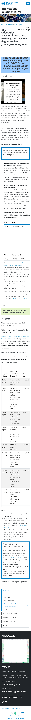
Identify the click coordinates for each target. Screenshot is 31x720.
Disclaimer (9, 718)
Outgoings (7, 597)
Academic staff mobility (10, 613)
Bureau (12, 10)
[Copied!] (29, 30)
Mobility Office (9, 24)
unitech (6, 609)
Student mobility (18, 24)
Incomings (7, 594)
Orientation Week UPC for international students (11, 605)
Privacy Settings (20, 718)
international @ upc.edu (19, 298)
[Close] (28, 3)
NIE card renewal (9, 600)
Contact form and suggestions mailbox (14, 692)
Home (2, 24)
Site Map (12, 715)
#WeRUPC (6, 625)
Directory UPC (6, 688)
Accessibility (21, 715)
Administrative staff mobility (11, 617)
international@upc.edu (13, 685)
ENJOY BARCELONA (9, 621)
